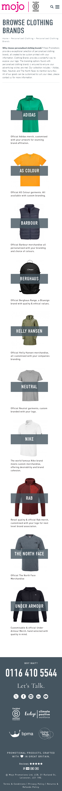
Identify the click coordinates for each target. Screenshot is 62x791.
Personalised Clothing (22, 38)
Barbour (29, 223)
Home (5, 38)
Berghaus (29, 279)
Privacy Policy (36, 784)
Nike (29, 439)
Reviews (31, 763)
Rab (29, 498)
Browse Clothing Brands (27, 26)
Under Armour (29, 606)
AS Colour (29, 171)
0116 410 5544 (31, 673)
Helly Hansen (29, 331)
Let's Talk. (31, 686)
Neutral (29, 387)
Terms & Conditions (14, 784)
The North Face (29, 554)
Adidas (29, 115)
